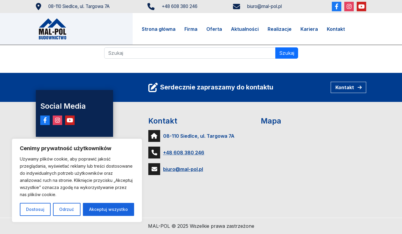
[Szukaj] (190, 53)
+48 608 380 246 (179, 6)
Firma (190, 29)
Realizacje (280, 29)
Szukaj (286, 53)
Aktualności (245, 29)
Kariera (309, 29)
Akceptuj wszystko (108, 209)
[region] (77, 180)
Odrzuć (66, 209)
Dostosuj (35, 209)
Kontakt (336, 29)
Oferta (214, 29)
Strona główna (159, 29)
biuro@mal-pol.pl (264, 6)
